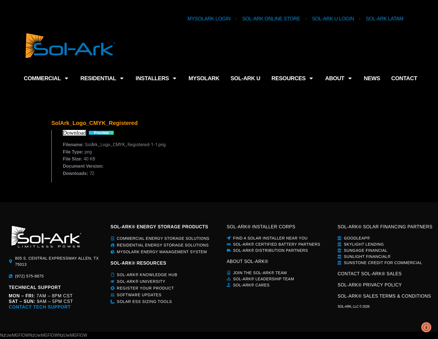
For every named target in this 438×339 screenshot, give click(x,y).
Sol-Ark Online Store (271, 19)
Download (74, 133)
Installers (156, 78)
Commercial (46, 78)
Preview (101, 133)
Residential (102, 78)
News (372, 78)
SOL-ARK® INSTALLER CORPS (261, 226)
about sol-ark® (247, 261)
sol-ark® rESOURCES (138, 263)
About (339, 78)
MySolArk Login (208, 19)
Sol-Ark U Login (333, 19)
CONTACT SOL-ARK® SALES (369, 273)
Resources (293, 78)
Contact (404, 78)
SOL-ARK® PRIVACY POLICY (369, 285)
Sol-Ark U (245, 78)
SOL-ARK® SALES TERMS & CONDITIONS (384, 296)
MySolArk (204, 78)
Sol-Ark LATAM (384, 19)
